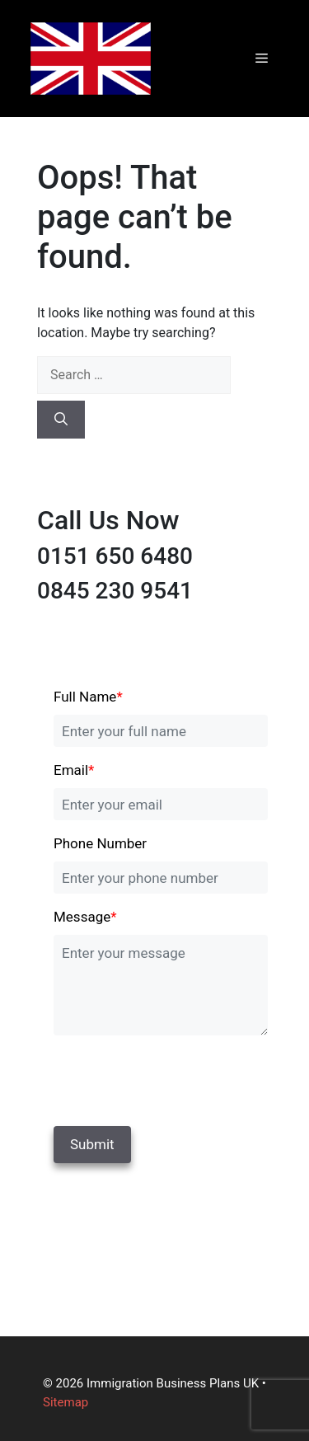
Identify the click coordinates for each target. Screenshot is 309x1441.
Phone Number (100, 843)
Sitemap (65, 1402)
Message (85, 916)
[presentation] (166, 1077)
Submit (92, 1144)
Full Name (88, 696)
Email (74, 770)
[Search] (61, 420)
